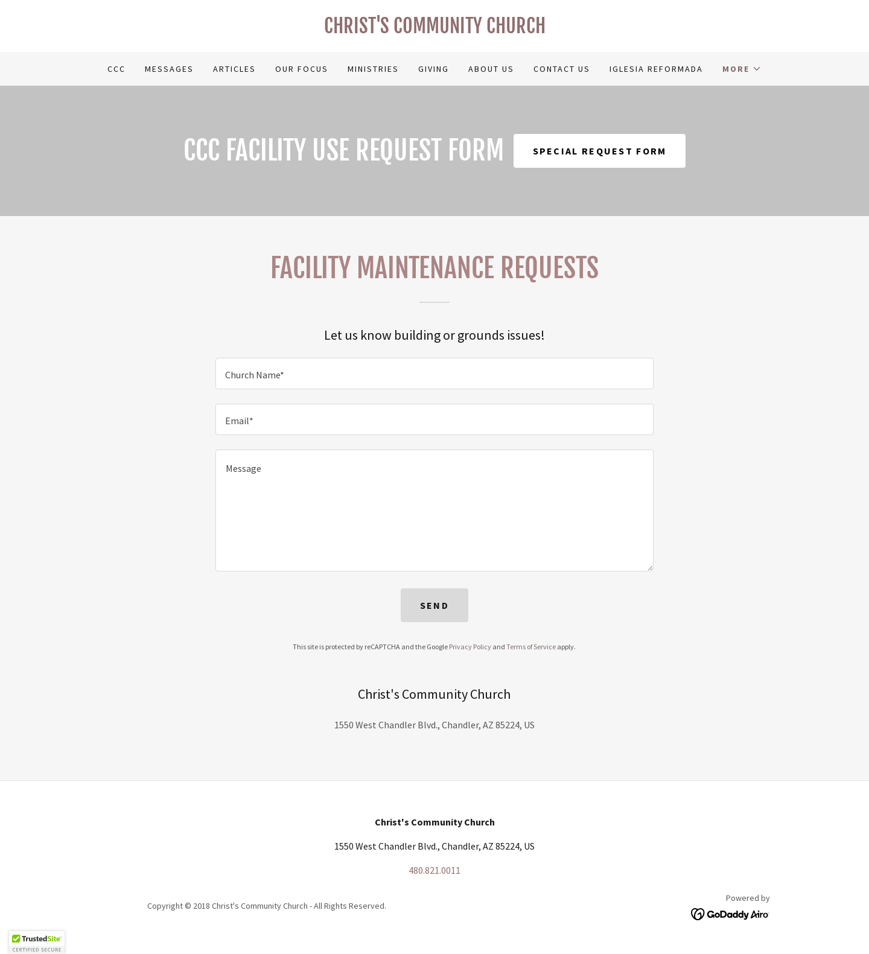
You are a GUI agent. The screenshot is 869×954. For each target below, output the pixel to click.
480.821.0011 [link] (434, 870)
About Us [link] (491, 68)
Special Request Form (600, 151)
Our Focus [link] (301, 68)
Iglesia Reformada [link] (656, 68)
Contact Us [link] (561, 68)
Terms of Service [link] (531, 646)
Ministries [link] (373, 68)
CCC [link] (116, 68)
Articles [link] (234, 68)
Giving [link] (433, 68)
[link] (434, 30)
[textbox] (434, 373)
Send (434, 605)
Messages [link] (169, 68)
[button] (742, 69)
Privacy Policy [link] (470, 646)
